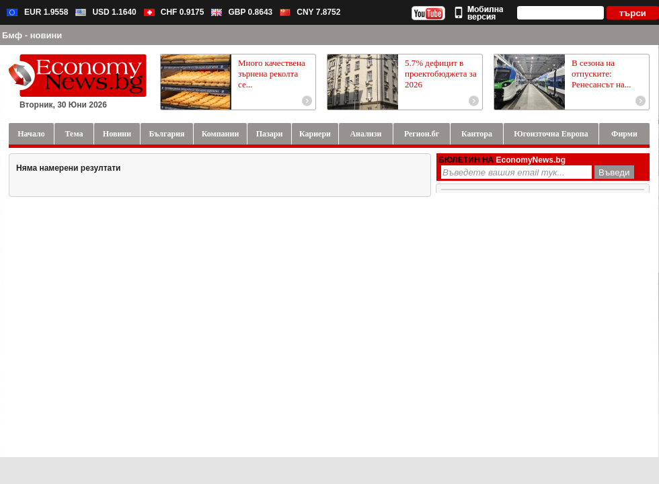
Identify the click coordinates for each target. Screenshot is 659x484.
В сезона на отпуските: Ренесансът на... (601, 73)
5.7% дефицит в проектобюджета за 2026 (441, 73)
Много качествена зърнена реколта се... (271, 73)
